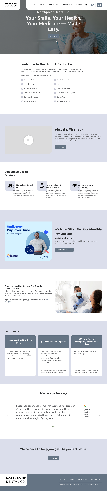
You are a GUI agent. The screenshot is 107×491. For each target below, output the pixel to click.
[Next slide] (99, 415)
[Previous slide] (7, 415)
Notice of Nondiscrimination (91, 484)
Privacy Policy (81, 484)
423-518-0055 (53, 42)
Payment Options (54, 4)
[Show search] (86, 5)
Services (42, 4)
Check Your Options (64, 249)
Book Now (99, 5)
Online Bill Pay (82, 479)
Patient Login (92, 5)
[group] (29, 140)
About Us (34, 4)
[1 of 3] (52, 426)
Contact (79, 4)
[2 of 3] (53, 426)
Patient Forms (68, 4)
